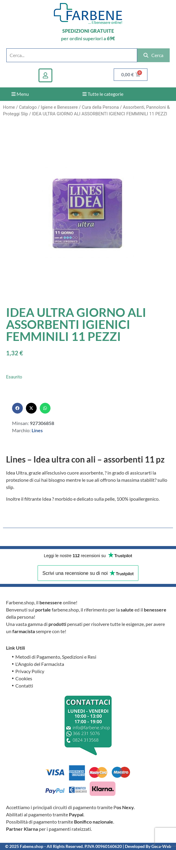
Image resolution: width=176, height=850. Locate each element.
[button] (17, 408)
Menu (20, 94)
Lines (37, 430)
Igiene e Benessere (59, 107)
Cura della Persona (100, 107)
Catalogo (28, 107)
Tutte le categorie (102, 94)
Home (9, 107)
